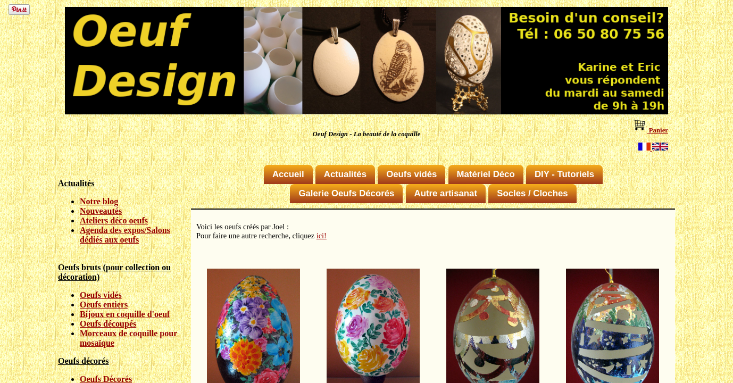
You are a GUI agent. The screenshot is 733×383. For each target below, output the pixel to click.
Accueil (288, 174)
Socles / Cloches (532, 193)
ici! (321, 235)
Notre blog (99, 201)
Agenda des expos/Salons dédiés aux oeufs (125, 235)
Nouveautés (101, 210)
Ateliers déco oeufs (114, 220)
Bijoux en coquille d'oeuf (125, 314)
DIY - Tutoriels (564, 174)
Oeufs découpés (108, 323)
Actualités (345, 174)
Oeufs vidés (101, 294)
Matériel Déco (486, 174)
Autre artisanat (445, 193)
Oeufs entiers (104, 304)
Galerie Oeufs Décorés (346, 193)
